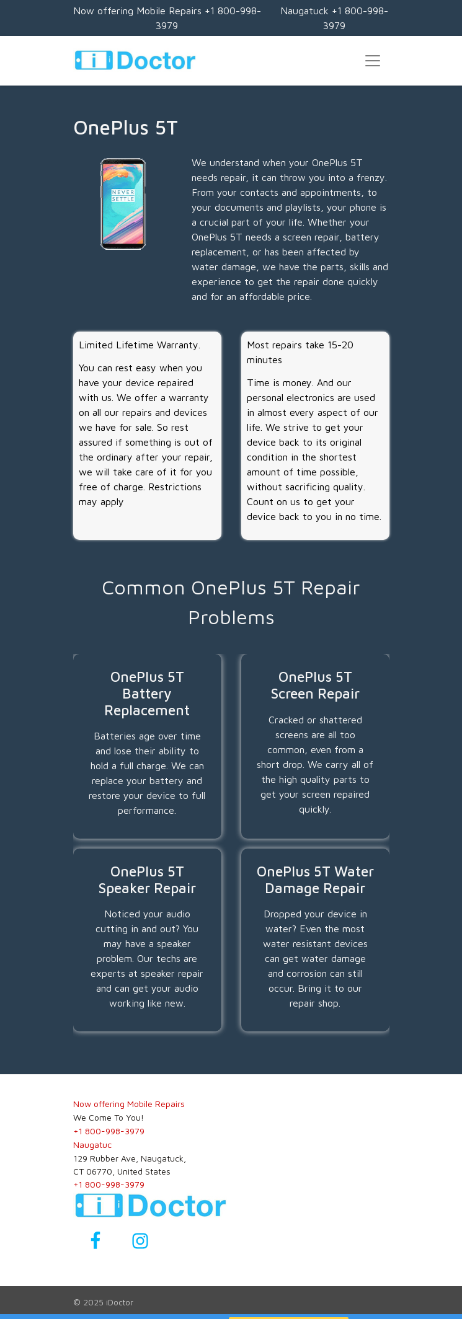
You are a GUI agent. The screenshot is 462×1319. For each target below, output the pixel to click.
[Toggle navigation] (372, 61)
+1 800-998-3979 (108, 1131)
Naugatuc (92, 1144)
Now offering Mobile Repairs (129, 1103)
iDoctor (119, 1302)
